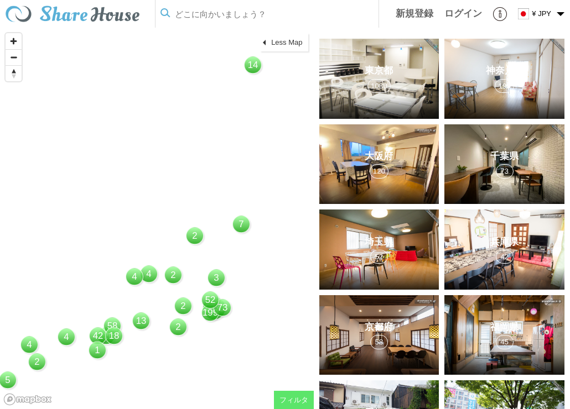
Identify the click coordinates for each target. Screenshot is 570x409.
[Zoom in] (14, 41)
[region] (157, 218)
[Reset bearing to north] (14, 73)
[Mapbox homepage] (27, 399)
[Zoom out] (14, 57)
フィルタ (293, 400)
